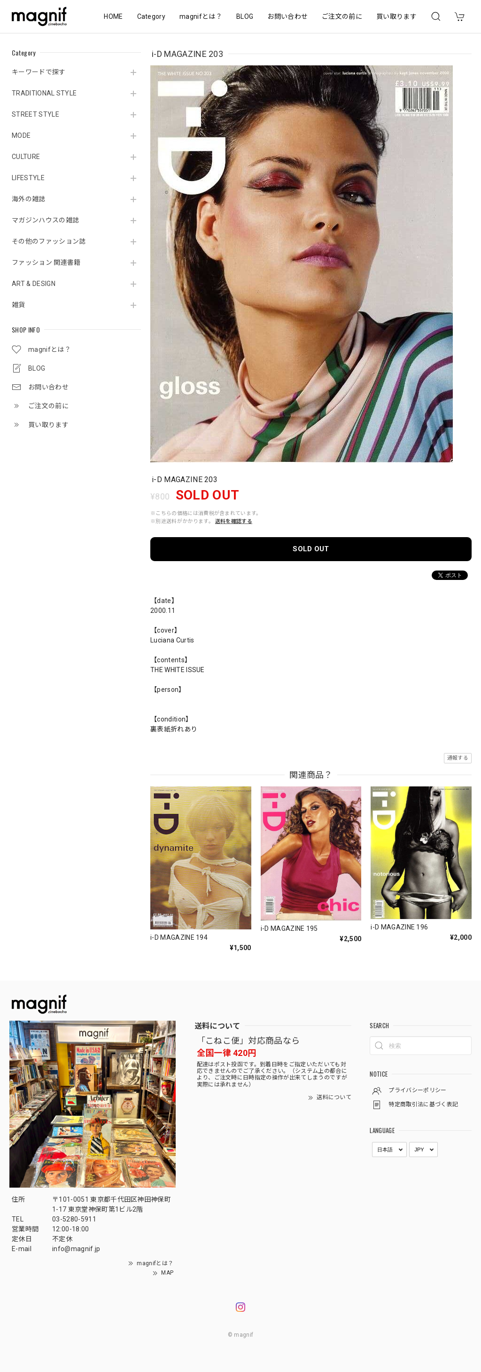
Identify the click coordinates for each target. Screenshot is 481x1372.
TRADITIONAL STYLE (44, 93)
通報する (457, 758)
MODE (21, 135)
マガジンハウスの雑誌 (45, 220)
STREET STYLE (35, 114)
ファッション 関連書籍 (46, 262)
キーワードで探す (39, 72)
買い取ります (396, 16)
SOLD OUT (311, 549)
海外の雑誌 (29, 199)
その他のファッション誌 (49, 241)
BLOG (244, 16)
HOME (113, 16)
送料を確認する (233, 521)
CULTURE (26, 156)
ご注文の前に (342, 16)
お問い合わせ (287, 16)
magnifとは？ (200, 16)
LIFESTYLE (28, 178)
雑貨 (18, 305)
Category (151, 16)
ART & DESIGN (33, 283)
